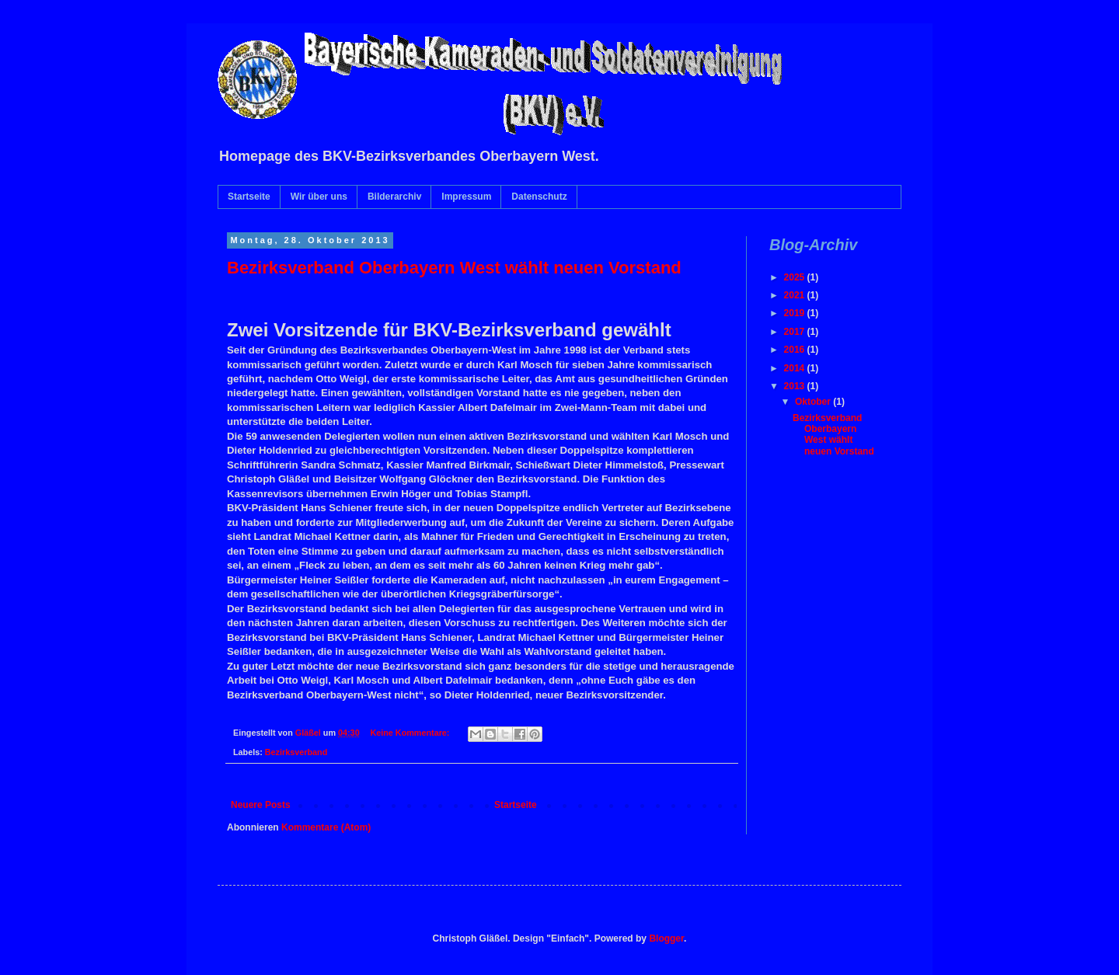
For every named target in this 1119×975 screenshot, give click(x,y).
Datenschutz (538, 196)
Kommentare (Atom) (326, 827)
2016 (795, 349)
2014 (795, 368)
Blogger (666, 938)
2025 (795, 277)
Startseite (249, 196)
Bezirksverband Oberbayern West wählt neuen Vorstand (454, 267)
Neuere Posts (261, 804)
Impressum (466, 196)
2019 (795, 313)
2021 (795, 295)
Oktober (814, 401)
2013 (795, 386)
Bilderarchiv (394, 196)
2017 (795, 331)
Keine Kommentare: (410, 732)
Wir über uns (319, 196)
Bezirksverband (296, 752)
